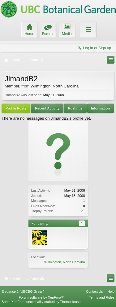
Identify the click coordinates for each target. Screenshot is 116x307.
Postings (75, 108)
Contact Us (94, 291)
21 (83, 211)
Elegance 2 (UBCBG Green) (23, 291)
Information (100, 108)
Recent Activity (47, 108)
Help (110, 291)
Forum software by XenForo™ (41, 297)
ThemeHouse (70, 302)
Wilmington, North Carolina (64, 262)
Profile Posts (16, 108)
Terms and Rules (101, 297)
